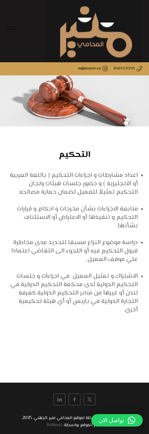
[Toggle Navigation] (11, 31)
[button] (117, 420)
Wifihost (54, 425)
